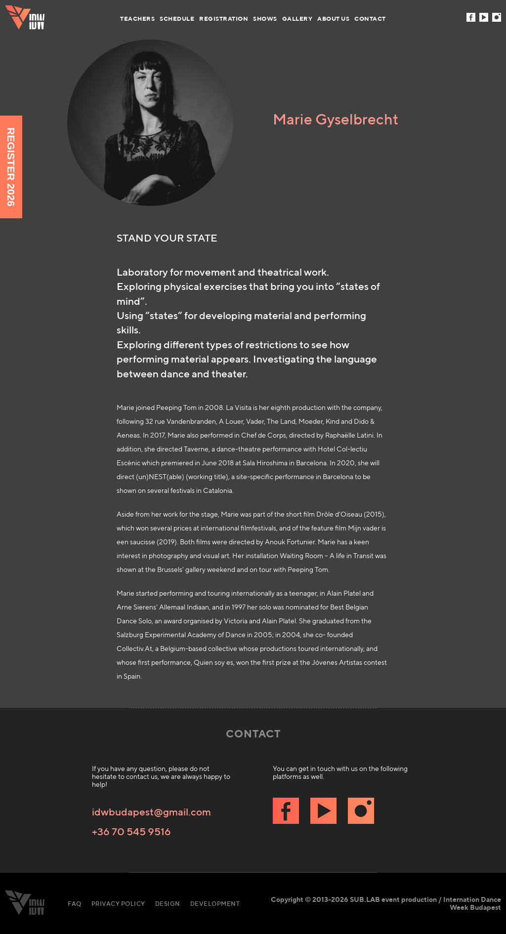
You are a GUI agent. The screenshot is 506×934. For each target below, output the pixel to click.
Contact (370, 18)
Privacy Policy (118, 903)
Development (215, 903)
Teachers (137, 18)
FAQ (75, 903)
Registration (223, 18)
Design (167, 903)
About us (333, 18)
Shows (265, 18)
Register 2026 (11, 166)
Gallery (297, 18)
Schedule (177, 18)
